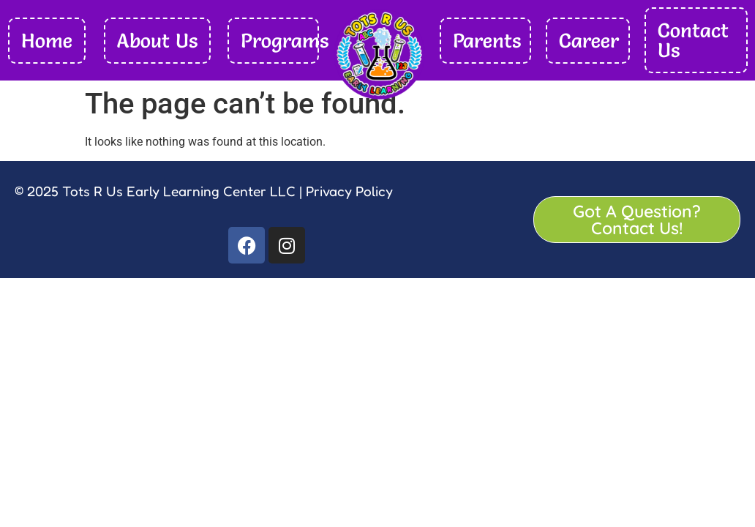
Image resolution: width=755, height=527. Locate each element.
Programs (284, 41)
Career (589, 41)
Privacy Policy (347, 190)
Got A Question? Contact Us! (637, 220)
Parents (487, 41)
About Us (157, 41)
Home (46, 41)
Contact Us (693, 40)
